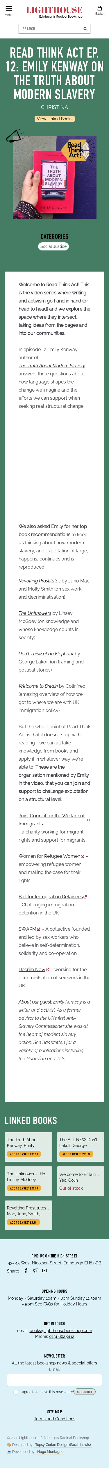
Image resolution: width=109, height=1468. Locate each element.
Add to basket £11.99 (76, 1154)
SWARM (30, 929)
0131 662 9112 (61, 1336)
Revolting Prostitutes (39, 581)
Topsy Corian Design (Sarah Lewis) (63, 1445)
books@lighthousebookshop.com (61, 1330)
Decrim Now (34, 969)
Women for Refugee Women (52, 856)
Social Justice (53, 246)
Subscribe (84, 1392)
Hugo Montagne (50, 1452)
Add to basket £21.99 (24, 1154)
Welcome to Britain (38, 686)
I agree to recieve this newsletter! (43, 1392)
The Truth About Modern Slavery (52, 365)
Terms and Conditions (54, 1419)
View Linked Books (54, 119)
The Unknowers (35, 613)
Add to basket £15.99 (24, 1188)
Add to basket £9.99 (23, 1222)
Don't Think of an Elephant (46, 653)
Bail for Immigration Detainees (53, 896)
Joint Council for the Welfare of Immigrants (54, 820)
